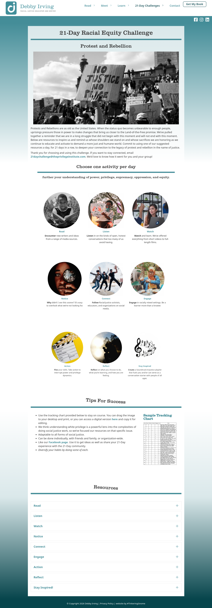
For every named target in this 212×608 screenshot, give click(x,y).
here (115, 419)
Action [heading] (38, 567)
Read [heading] (37, 506)
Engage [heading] (39, 557)
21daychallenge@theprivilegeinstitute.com (58, 156)
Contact (175, 6)
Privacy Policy (107, 603)
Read (91, 5)
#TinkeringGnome (136, 603)
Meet (108, 5)
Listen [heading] (38, 516)
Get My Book (194, 4)
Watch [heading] (38, 526)
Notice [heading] (38, 536)
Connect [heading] (39, 546)
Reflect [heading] (39, 577)
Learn (125, 5)
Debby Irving (91, 603)
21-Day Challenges (151, 5)
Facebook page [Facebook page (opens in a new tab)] (58, 442)
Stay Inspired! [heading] (43, 587)
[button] (177, 506)
